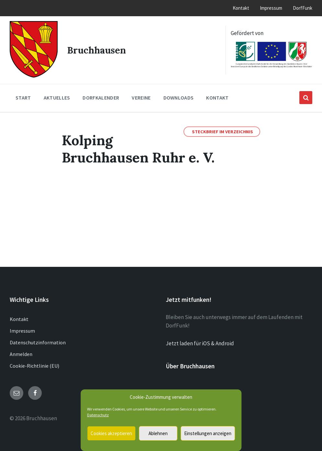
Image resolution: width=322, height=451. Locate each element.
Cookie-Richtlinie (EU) (34, 365)
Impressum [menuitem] (271, 8)
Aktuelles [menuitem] (57, 96)
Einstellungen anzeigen (207, 433)
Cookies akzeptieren (111, 433)
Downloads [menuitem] (178, 96)
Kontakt (19, 318)
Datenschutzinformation (38, 341)
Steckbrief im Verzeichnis (222, 131)
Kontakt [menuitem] (241, 8)
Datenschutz (98, 414)
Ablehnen (158, 433)
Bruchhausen (97, 49)
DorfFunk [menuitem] (302, 8)
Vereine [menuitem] (141, 96)
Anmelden (21, 353)
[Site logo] (33, 74)
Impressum (22, 329)
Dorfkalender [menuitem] (101, 96)
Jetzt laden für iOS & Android (200, 342)
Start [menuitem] (23, 96)
